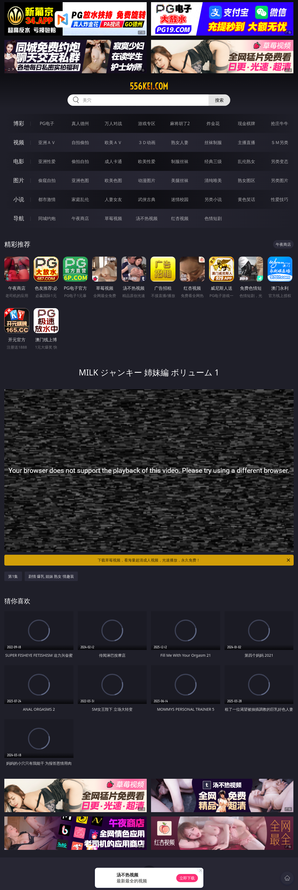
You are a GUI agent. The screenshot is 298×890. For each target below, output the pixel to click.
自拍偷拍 (80, 142)
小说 (18, 199)
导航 (18, 218)
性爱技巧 (279, 199)
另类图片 (279, 180)
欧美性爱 (146, 161)
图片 (18, 180)
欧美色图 (113, 180)
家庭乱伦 (80, 199)
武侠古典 (146, 199)
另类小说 (213, 199)
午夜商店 (80, 218)
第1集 (13, 576)
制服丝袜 (179, 161)
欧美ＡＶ (113, 142)
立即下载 (187, 878)
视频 (18, 142)
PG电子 (47, 123)
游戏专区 (146, 123)
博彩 (18, 123)
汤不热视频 (147, 218)
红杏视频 (179, 218)
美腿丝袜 (179, 180)
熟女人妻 (179, 142)
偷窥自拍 (47, 180)
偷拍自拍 (80, 161)
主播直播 (246, 142)
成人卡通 (113, 161)
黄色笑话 (246, 199)
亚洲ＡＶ (47, 142)
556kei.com (149, 86)
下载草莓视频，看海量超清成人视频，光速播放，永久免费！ (194, 560)
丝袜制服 (213, 142)
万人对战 (113, 123)
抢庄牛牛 (279, 123)
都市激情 (47, 199)
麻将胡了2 (180, 123)
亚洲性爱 (47, 161)
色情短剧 (213, 218)
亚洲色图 (80, 180)
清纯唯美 (213, 180)
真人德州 (80, 123)
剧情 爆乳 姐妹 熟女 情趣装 (51, 576)
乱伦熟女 (246, 161)
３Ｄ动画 (146, 142)
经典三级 (213, 161)
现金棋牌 (246, 123)
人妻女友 (113, 199)
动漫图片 (146, 180)
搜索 (219, 100)
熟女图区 (246, 180)
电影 (18, 161)
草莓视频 (113, 218)
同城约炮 (47, 218)
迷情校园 (179, 199)
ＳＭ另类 (279, 142)
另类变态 (279, 161)
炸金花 (213, 123)
